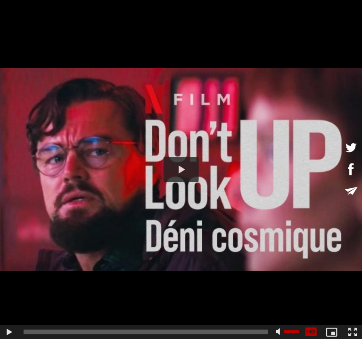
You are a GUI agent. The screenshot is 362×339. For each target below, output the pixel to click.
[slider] (146, 332)
